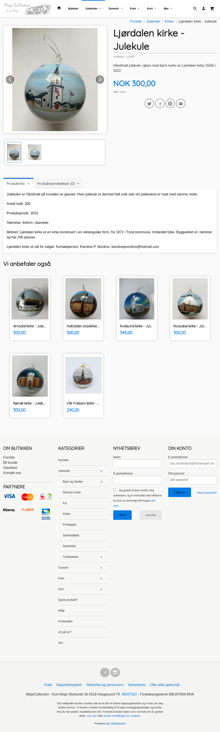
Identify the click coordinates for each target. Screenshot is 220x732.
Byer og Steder (73, 481)
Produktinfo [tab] (16, 183)
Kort (150, 8)
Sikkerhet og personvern (105, 685)
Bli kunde (10, 462)
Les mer (151, 515)
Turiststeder (70, 557)
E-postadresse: (123, 473)
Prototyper (70, 524)
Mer (166, 8)
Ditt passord (176, 473)
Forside (136, 21)
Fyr (65, 503)
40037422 (129, 694)
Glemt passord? (207, 492)
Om (60, 643)
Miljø (61, 610)
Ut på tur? (64, 632)
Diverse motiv (72, 492)
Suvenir (113, 8)
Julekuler (91, 8)
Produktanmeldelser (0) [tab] (56, 183)
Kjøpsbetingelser (69, 685)
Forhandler (65, 621)
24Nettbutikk (117, 723)
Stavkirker (69, 546)
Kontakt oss (12, 473)
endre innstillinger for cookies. (122, 715)
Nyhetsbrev (136, 685)
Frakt (48, 685)
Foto (133, 8)
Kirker (67, 514)
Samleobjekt (71, 535)
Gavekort (10, 468)
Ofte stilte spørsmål (165, 685)
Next (104, 78)
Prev (14, 78)
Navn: (117, 457)
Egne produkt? (68, 600)
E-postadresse (178, 457)
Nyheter (73, 8)
